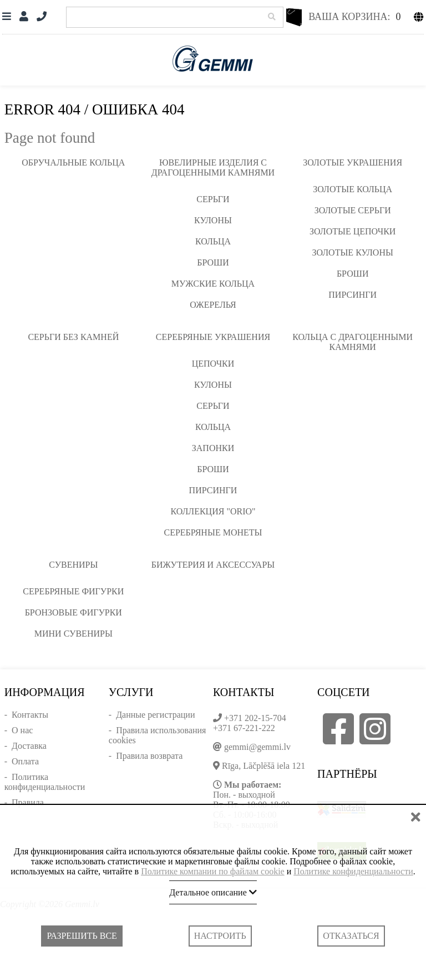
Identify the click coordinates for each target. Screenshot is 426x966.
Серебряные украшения (213, 337)
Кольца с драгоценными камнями (352, 342)
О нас (22, 730)
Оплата (25, 761)
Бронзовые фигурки (73, 612)
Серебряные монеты (213, 532)
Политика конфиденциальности (44, 782)
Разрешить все (81, 935)
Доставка (29, 745)
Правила (28, 802)
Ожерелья (213, 304)
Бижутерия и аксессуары (213, 564)
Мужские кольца (213, 283)
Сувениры (73, 564)
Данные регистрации (155, 714)
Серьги (212, 199)
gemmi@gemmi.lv (257, 747)
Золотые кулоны (352, 252)
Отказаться (351, 935)
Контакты (30, 714)
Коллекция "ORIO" (212, 511)
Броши (213, 262)
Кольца (213, 241)
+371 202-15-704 (255, 718)
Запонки (213, 448)
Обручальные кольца (73, 162)
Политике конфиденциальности (353, 871)
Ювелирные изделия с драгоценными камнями (213, 167)
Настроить (220, 935)
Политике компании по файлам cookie (213, 871)
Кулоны (213, 220)
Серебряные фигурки (73, 591)
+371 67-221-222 (244, 728)
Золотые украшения (352, 162)
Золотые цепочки (352, 231)
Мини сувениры (73, 633)
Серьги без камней (73, 337)
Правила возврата (149, 755)
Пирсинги (352, 294)
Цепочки (213, 363)
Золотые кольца (352, 189)
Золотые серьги (353, 210)
